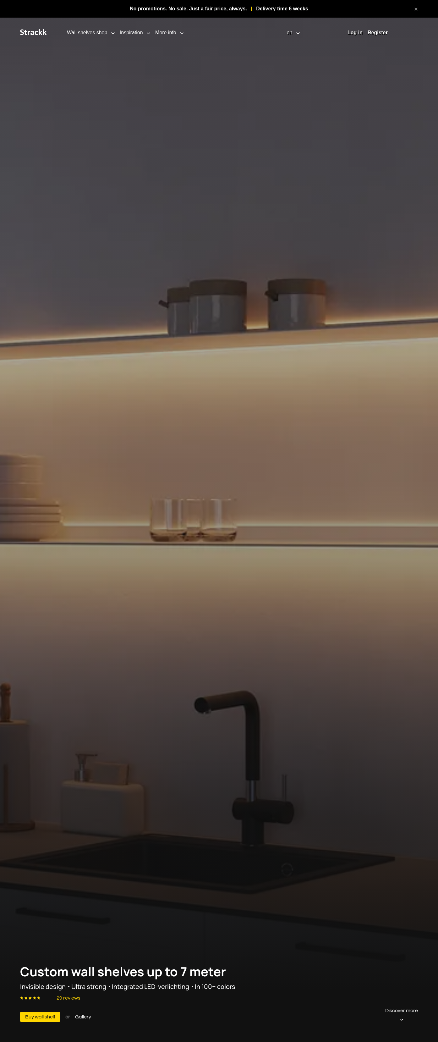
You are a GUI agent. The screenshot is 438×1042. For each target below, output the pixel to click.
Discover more (401, 1015)
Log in (355, 32)
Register (378, 32)
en (290, 32)
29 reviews (68, 998)
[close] (416, 9)
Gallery (83, 1016)
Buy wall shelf (40, 1016)
